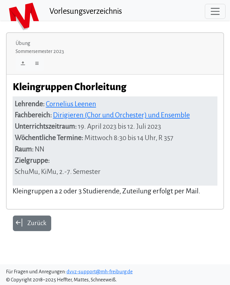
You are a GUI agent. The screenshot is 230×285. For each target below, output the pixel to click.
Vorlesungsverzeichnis (85, 11)
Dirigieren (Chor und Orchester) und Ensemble (121, 115)
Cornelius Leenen (71, 104)
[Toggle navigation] (215, 11)
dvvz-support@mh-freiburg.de (99, 272)
